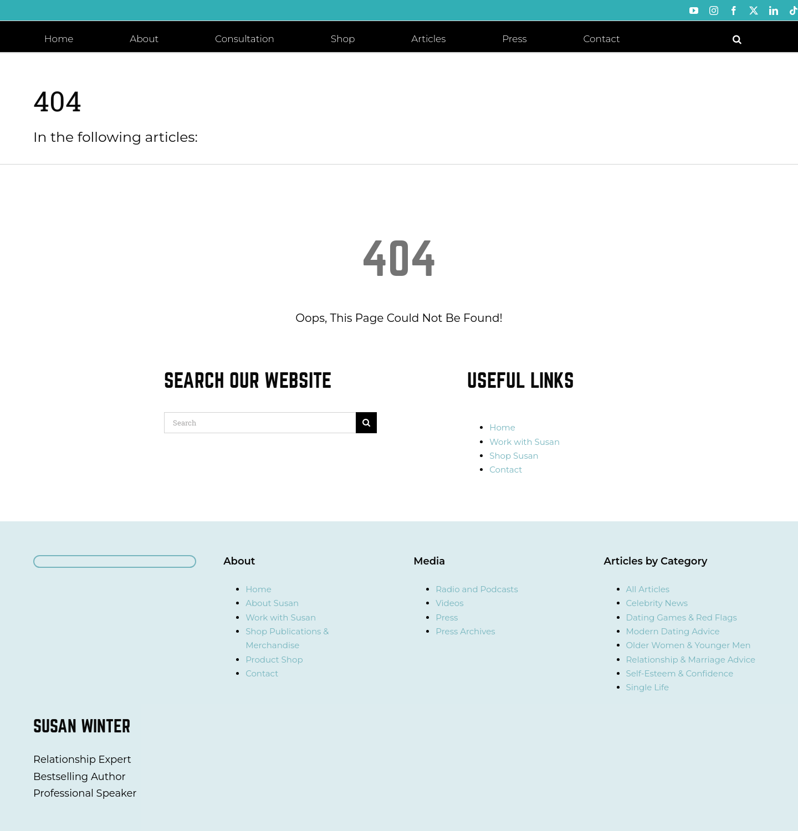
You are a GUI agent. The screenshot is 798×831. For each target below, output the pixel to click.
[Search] (260, 422)
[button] (737, 38)
